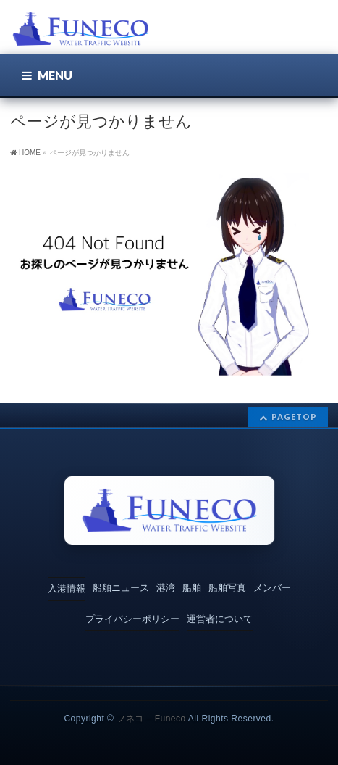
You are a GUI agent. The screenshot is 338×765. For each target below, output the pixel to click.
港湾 (165, 587)
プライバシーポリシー (132, 618)
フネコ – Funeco (151, 719)
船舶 (191, 587)
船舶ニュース (121, 587)
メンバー (272, 587)
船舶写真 (227, 587)
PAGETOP (294, 416)
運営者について (220, 618)
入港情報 (66, 588)
